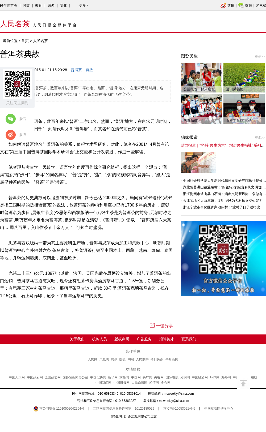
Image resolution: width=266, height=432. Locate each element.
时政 (26, 5)
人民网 (92, 359)
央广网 (147, 377)
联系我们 (188, 339)
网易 (131, 359)
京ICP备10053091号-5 (179, 408)
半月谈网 (171, 359)
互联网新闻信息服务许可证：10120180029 (123, 408)
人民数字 (142, 359)
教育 (38, 5)
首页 (25, 41)
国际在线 (172, 377)
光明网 (185, 377)
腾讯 (114, 359)
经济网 (154, 383)
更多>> (260, 56)
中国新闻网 (103, 383)
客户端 (261, 5)
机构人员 (99, 339)
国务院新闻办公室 (75, 377)
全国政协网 (53, 377)
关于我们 (77, 339)
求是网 (124, 377)
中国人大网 (17, 377)
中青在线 (250, 377)
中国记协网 (98, 377)
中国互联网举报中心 (218, 408)
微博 (227, 5)
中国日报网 (122, 383)
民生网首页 (8, 5)
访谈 (51, 5)
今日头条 (157, 359)
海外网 (226, 377)
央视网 (159, 377)
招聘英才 (166, 339)
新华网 (113, 377)
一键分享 (161, 326)
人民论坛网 (139, 383)
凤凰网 (104, 359)
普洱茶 (76, 70)
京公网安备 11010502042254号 (58, 408)
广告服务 (144, 339)
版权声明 (121, 339)
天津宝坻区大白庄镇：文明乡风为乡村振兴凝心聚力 (223, 201)
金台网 (166, 383)
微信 (245, 5)
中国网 (136, 377)
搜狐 (122, 359)
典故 (89, 70)
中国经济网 (200, 377)
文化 (63, 5)
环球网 (214, 377)
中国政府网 (35, 377)
